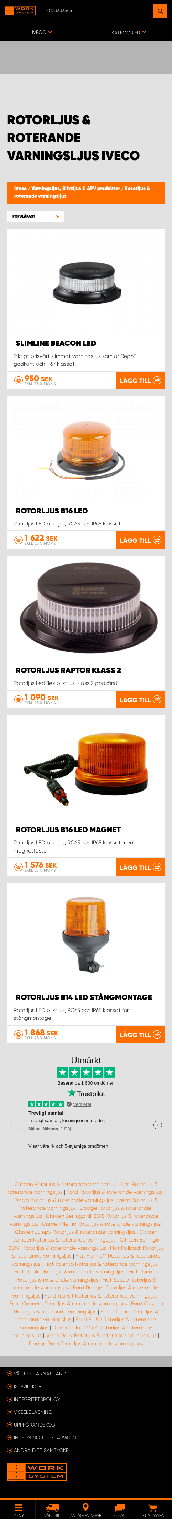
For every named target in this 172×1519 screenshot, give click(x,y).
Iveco (21, 188)
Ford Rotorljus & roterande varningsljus (114, 1192)
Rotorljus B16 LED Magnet (68, 830)
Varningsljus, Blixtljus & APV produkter (76, 188)
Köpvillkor (28, 1386)
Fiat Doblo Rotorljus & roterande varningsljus (69, 1271)
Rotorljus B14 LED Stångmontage (84, 998)
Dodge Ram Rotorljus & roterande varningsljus (86, 1343)
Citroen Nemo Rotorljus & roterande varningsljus (101, 1224)
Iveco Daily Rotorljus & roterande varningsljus (101, 1335)
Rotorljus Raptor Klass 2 (68, 671)
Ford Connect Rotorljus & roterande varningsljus (68, 1303)
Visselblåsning (33, 1412)
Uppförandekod (34, 1425)
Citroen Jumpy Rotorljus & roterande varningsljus (75, 1232)
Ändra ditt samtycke (41, 1450)
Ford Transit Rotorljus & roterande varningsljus (101, 1296)
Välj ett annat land (40, 1374)
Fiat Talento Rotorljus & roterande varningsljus (101, 1264)
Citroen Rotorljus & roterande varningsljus (66, 1184)
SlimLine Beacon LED (56, 344)
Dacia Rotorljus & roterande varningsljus (63, 1200)
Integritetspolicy (37, 1399)
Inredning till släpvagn (45, 1437)
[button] (35, 216)
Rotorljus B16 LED (52, 511)
